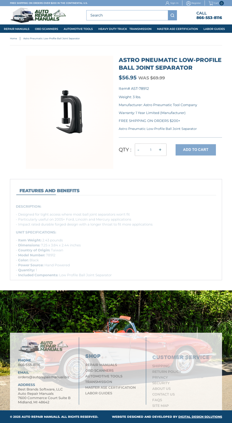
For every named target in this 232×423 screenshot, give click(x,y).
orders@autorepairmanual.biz (43, 379)
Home (13, 38)
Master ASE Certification (177, 29)
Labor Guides (214, 29)
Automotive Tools (78, 29)
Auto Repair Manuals (40, 416)
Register (196, 3)
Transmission (140, 29)
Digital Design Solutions (200, 416)
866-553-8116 (209, 17)
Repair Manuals (16, 29)
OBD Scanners (46, 29)
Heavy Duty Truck (112, 29)
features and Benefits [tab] (49, 192)
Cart (214, 3)
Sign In (174, 3)
